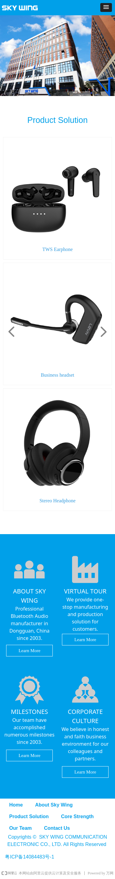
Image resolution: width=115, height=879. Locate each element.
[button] (106, 7)
